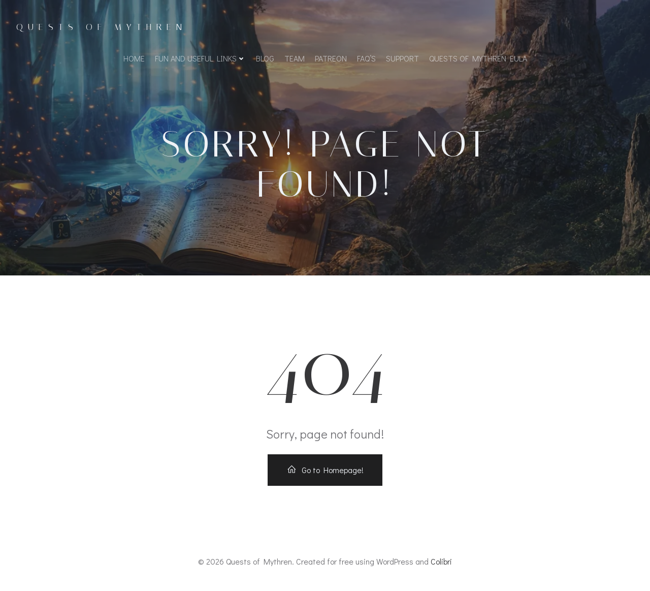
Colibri (441, 561)
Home (134, 58)
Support (402, 58)
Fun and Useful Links (200, 58)
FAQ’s (366, 58)
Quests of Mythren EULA (478, 58)
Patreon (331, 58)
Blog (265, 58)
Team (294, 58)
